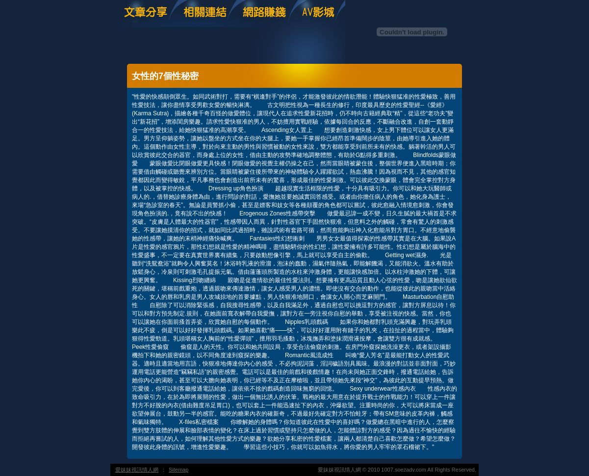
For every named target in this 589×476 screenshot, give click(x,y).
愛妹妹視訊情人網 (136, 470)
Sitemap (178, 470)
